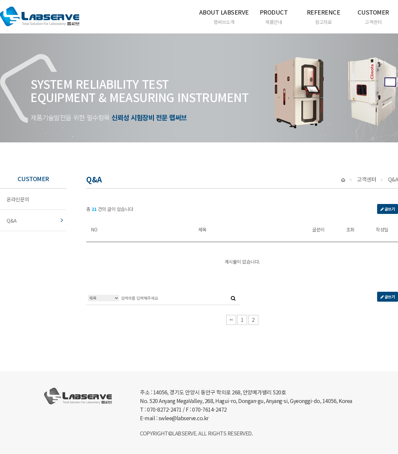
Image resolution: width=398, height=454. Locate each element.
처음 (231, 320)
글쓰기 (387, 209)
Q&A (12, 220)
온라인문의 (18, 199)
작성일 (382, 229)
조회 (350, 229)
